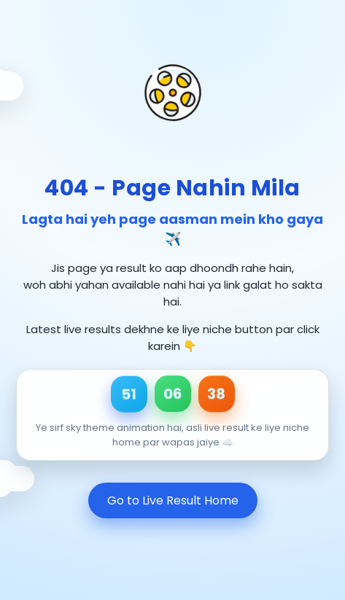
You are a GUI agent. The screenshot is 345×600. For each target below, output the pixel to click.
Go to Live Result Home (173, 500)
